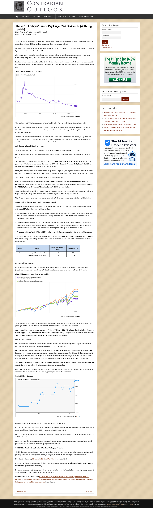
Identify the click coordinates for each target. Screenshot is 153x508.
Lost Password (107, 48)
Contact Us (48, 17)
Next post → (90, 491)
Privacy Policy (129, 504)
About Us (36, 17)
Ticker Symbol (107, 95)
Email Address (107, 29)
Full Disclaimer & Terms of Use (115, 504)
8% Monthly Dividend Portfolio (43, 459)
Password (105, 35)
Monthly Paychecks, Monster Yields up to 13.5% (120, 124)
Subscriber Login (86, 17)
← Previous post (21, 491)
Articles (25, 17)
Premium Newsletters (66, 17)
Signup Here (106, 45)
